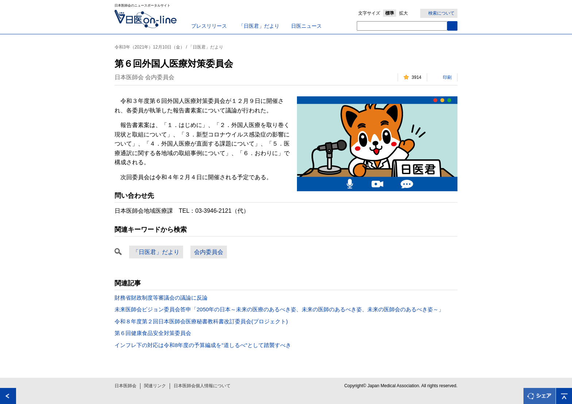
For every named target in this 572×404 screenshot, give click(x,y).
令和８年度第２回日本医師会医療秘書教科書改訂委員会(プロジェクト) (201, 321)
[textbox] (402, 26)
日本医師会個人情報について (202, 385)
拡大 (403, 13)
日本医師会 (125, 385)
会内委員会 (208, 252)
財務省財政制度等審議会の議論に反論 (161, 298)
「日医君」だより (259, 26)
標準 (389, 13)
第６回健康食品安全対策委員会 (153, 333)
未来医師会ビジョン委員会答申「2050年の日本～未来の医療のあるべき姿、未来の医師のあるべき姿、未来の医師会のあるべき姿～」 (279, 309)
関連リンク (155, 385)
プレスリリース (209, 26)
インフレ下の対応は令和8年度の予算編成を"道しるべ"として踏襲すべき (203, 345)
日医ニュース (306, 26)
